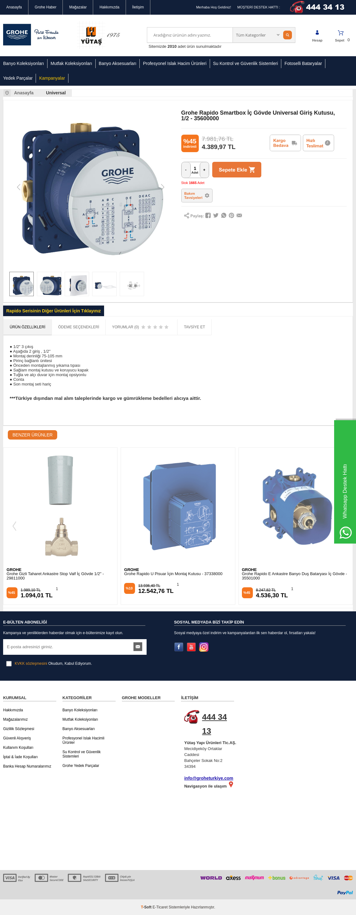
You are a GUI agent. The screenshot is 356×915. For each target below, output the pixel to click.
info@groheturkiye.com (208, 778)
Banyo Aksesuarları (118, 63)
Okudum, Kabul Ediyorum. (49, 663)
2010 (172, 46)
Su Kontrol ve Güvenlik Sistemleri (245, 63)
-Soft (147, 907)
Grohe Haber (45, 7)
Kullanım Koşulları (18, 747)
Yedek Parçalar (18, 78)
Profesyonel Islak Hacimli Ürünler (83, 740)
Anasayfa (14, 7)
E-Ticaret (160, 907)
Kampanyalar (52, 78)
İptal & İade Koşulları (20, 757)
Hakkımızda (109, 7)
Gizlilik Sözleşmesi (18, 729)
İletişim (138, 7)
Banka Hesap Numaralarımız (27, 766)
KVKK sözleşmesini (31, 663)
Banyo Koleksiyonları (23, 63)
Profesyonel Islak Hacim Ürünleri (174, 63)
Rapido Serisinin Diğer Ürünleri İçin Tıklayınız (53, 310)
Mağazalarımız (15, 719)
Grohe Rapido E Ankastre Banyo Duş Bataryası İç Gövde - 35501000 (294, 576)
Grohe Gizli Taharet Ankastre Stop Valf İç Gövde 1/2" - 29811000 (55, 576)
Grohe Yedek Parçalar (81, 765)
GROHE (14, 570)
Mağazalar (78, 7)
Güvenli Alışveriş (17, 738)
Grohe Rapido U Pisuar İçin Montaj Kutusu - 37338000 (173, 574)
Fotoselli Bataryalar (303, 63)
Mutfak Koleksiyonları (71, 63)
